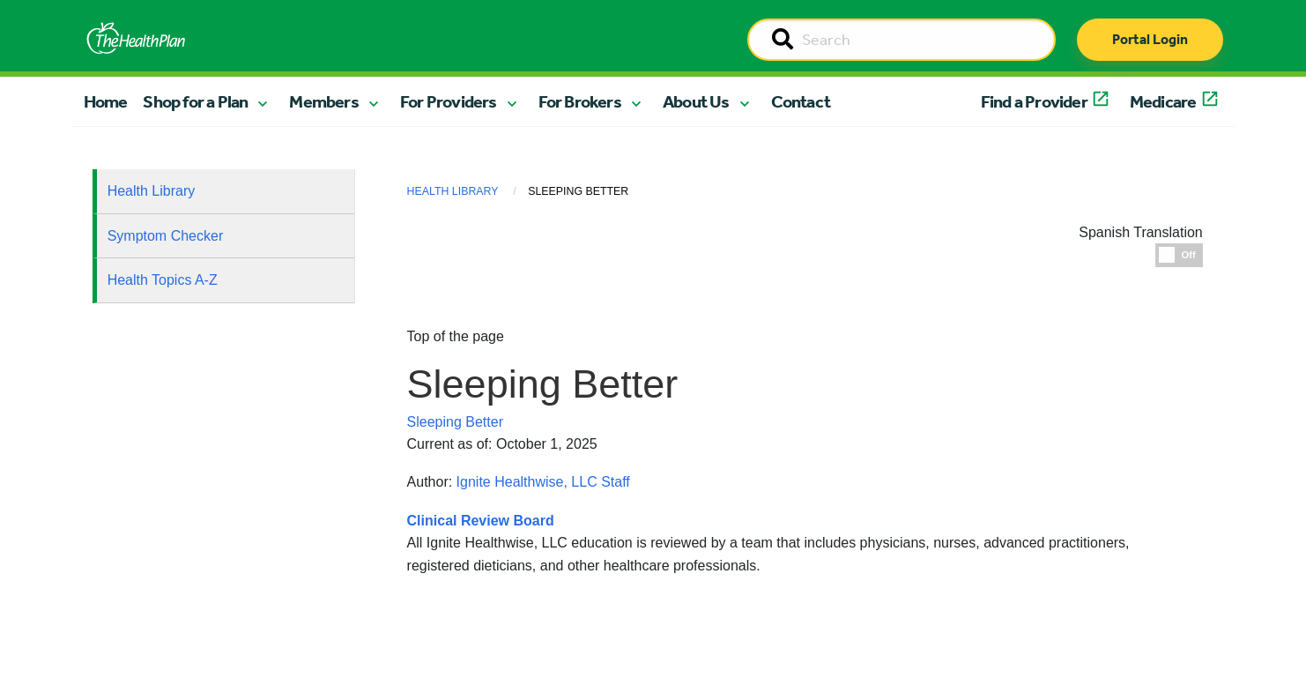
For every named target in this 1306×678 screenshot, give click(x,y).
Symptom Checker (166, 235)
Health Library (152, 190)
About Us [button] (696, 101)
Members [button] (323, 101)
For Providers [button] (448, 101)
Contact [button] (800, 101)
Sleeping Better (455, 421)
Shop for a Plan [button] (195, 101)
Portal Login (1150, 39)
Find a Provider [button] (1034, 101)
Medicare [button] (1163, 101)
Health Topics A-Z (163, 279)
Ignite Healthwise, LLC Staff (543, 481)
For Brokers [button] (579, 101)
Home (106, 101)
